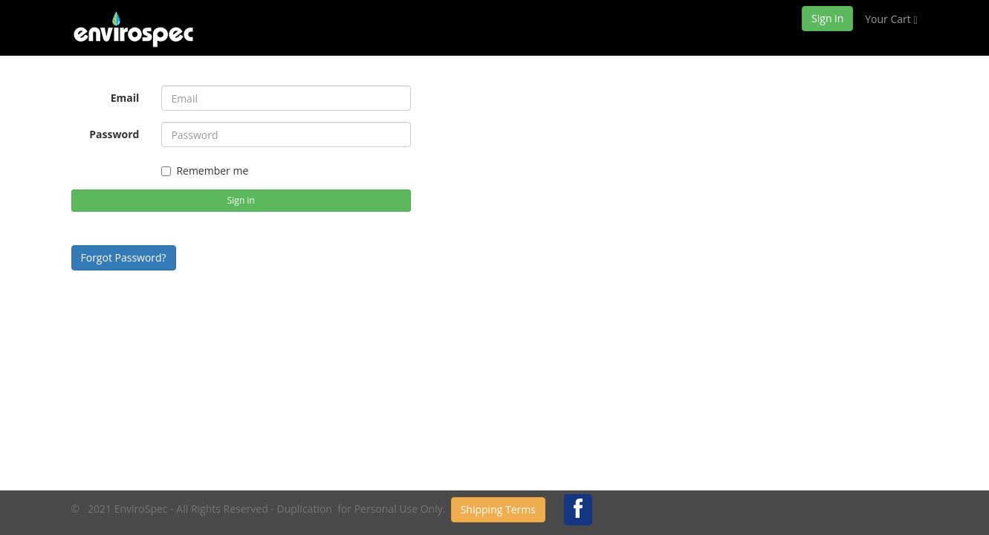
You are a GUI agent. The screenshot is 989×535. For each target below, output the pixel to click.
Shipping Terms (498, 509)
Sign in (827, 18)
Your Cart (891, 19)
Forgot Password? (123, 257)
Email (125, 98)
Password (114, 134)
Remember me (204, 170)
